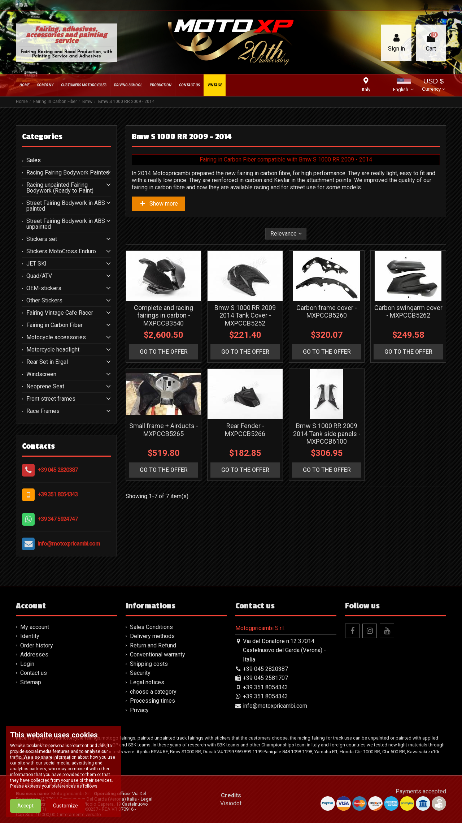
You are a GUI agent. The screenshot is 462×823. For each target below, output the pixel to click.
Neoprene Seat (45, 386)
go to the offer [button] (164, 351)
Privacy (139, 710)
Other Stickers (44, 300)
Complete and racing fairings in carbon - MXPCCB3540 (163, 315)
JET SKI (36, 264)
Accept (25, 809)
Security (140, 672)
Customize (65, 809)
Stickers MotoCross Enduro (61, 251)
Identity (29, 636)
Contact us (33, 672)
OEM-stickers (43, 288)
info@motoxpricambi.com (69, 543)
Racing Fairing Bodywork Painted (67, 173)
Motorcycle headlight (52, 350)
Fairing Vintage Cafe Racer (59, 313)
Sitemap (30, 682)
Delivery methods (152, 636)
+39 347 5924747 (58, 519)
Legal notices (147, 682)
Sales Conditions (151, 627)
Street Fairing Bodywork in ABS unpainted (65, 224)
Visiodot (230, 803)
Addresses (34, 654)
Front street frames (50, 399)
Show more (158, 203)
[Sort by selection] (286, 234)
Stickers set (41, 239)
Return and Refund (153, 645)
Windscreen (41, 374)
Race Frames (43, 411)
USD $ (433, 85)
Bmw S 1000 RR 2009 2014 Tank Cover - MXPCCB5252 (245, 315)
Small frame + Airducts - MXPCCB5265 (163, 430)
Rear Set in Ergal (47, 362)
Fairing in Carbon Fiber (54, 325)
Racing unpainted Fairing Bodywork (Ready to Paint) (59, 188)
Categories (42, 136)
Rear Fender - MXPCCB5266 (245, 430)
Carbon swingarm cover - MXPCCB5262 (408, 311)
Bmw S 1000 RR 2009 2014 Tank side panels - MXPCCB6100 (327, 433)
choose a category (153, 691)
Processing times (152, 700)
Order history (36, 645)
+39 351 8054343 (58, 494)
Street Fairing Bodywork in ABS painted (65, 206)
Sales (33, 160)
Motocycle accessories (56, 337)
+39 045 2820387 (58, 469)
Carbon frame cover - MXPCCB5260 (326, 311)
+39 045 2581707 (265, 678)
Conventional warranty (157, 654)
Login (27, 663)
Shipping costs (149, 663)
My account (34, 627)
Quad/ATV (39, 276)
